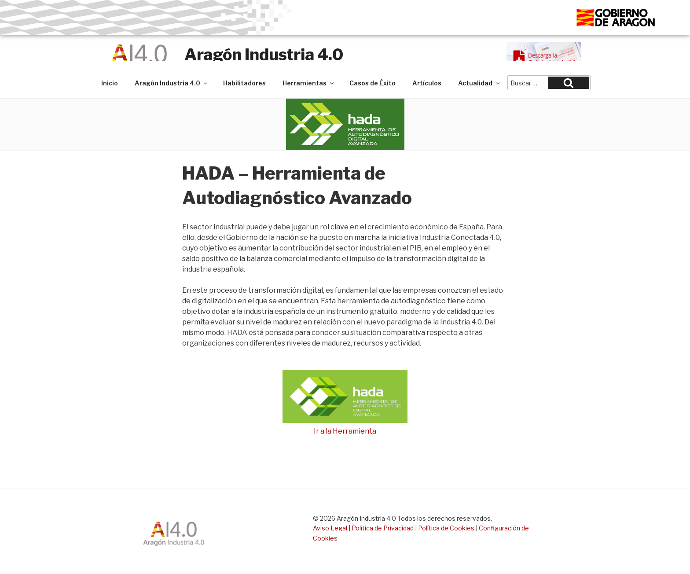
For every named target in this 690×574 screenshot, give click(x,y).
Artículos (426, 83)
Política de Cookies (446, 528)
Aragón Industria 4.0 (263, 54)
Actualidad (479, 83)
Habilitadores (244, 83)
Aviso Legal (330, 528)
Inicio (109, 83)
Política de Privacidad (383, 528)
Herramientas (309, 83)
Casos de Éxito (372, 83)
